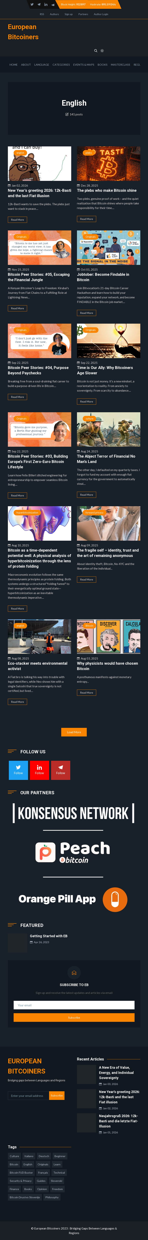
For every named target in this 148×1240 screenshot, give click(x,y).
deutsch (44, 1156)
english (20, 152)
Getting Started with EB (48, 936)
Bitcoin (89, 625)
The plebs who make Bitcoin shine (106, 190)
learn (57, 1164)
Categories (61, 64)
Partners (83, 14)
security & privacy (20, 1180)
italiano (28, 1156)
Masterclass (120, 64)
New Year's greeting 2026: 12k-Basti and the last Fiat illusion (119, 1097)
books (28, 1189)
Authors (54, 14)
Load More (74, 732)
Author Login (101, 14)
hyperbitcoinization (27, 512)
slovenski (56, 1180)
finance (14, 1189)
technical (59, 1172)
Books (102, 64)
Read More (17, 219)
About (26, 64)
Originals (21, 236)
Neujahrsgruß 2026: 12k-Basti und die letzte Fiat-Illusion (118, 1121)
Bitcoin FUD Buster (21, 1172)
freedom (57, 1189)
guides (41, 1180)
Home (14, 64)
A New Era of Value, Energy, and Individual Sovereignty (116, 1072)
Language (41, 64)
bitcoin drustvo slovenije (25, 1197)
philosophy (52, 1197)
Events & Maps (83, 64)
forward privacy (94, 512)
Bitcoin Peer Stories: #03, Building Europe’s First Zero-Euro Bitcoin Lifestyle (38, 461)
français (43, 1172)
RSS (42, 14)
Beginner (60, 1156)
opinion (42, 1189)
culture (89, 418)
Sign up (69, 14)
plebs (89, 152)
